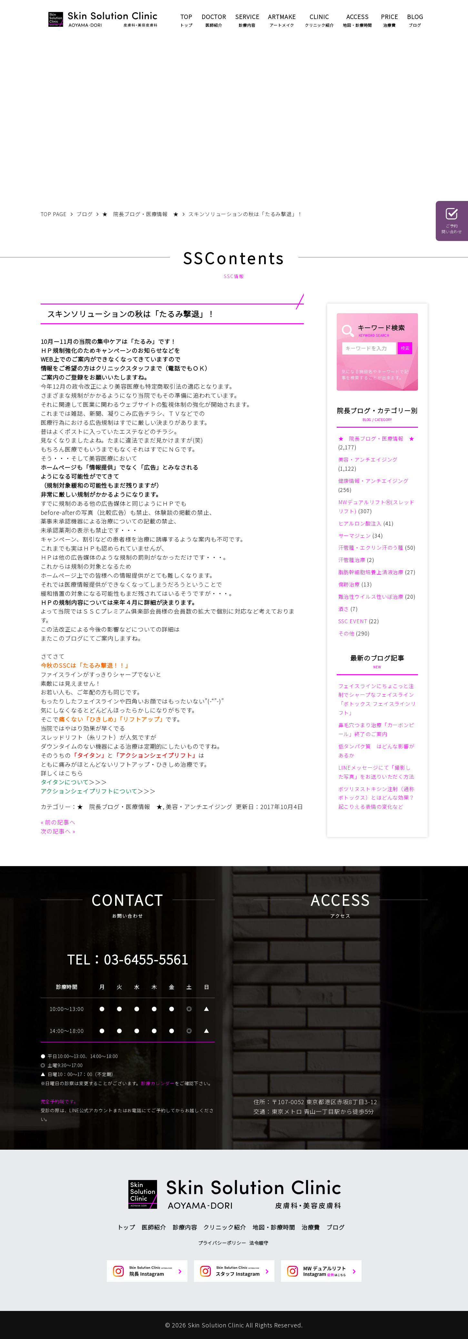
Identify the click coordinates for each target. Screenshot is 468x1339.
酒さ (343, 609)
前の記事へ (60, 822)
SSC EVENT (352, 621)
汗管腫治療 (352, 560)
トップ (126, 1227)
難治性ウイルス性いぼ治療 (371, 596)
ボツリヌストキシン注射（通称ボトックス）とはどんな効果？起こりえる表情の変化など (376, 798)
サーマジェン (354, 535)
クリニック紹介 (224, 1227)
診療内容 (185, 1227)
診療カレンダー (157, 1083)
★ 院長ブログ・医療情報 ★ (120, 806)
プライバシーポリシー (222, 1242)
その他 (346, 633)
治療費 (311, 1227)
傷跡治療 (349, 584)
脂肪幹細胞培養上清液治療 (371, 572)
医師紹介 (154, 1227)
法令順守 (259, 1242)
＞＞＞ (98, 782)
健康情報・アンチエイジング (373, 481)
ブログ (335, 1227)
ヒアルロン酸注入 (360, 523)
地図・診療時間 (274, 1227)
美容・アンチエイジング (199, 806)
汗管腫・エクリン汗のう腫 (371, 547)
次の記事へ (56, 831)
